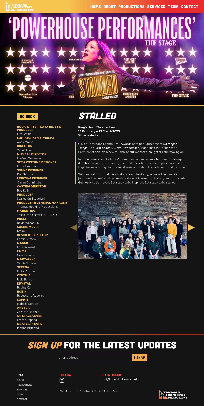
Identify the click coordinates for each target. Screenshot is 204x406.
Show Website (88, 135)
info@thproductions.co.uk (119, 379)
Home (95, 6)
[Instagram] (62, 380)
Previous (73, 227)
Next (191, 227)
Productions (131, 6)
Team (173, 6)
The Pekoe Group (111, 391)
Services (156, 6)
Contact (189, 6)
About (110, 6)
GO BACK (27, 116)
